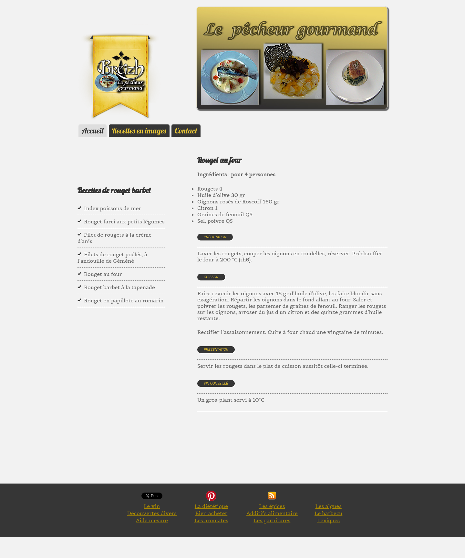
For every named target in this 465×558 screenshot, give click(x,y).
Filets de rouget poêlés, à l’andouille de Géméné (112, 257)
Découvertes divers (152, 513)
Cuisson (211, 277)
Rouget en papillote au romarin (123, 300)
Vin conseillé (216, 383)
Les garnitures (271, 520)
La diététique (211, 506)
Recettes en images (139, 130)
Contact (186, 130)
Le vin (152, 506)
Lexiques (328, 520)
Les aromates (211, 520)
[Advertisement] (314, 454)
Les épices (272, 506)
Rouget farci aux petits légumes (124, 221)
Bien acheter (211, 513)
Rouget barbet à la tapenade (119, 287)
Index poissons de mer (112, 208)
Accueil (92, 130)
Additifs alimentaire (272, 513)
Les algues (328, 506)
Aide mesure (152, 520)
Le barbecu (328, 513)
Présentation (216, 349)
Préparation (215, 237)
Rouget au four (103, 274)
